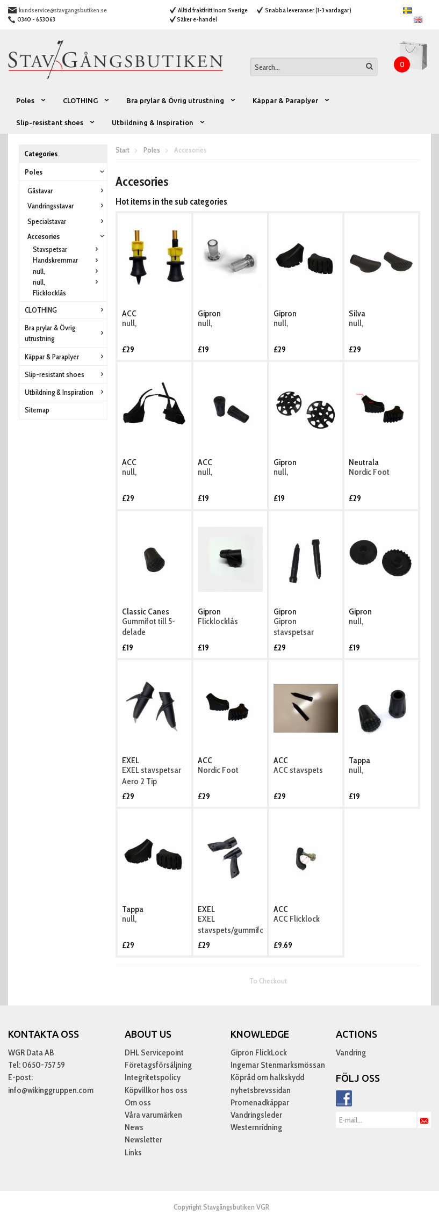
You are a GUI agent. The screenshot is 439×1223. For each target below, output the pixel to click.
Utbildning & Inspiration (159, 122)
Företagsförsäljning (158, 1065)
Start (122, 150)
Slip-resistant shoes (56, 122)
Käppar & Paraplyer (291, 100)
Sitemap (37, 410)
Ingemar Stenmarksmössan (278, 1065)
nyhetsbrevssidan (261, 1090)
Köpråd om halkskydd (267, 1077)
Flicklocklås (49, 293)
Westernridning (256, 1127)
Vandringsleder (256, 1115)
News (134, 1127)
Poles (31, 100)
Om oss (138, 1102)
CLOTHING (86, 100)
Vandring (351, 1052)
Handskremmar (67, 260)
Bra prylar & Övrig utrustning (181, 100)
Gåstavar (67, 191)
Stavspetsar (67, 249)
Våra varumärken (153, 1115)
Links (133, 1152)
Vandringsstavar (67, 206)
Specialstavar (67, 221)
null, (67, 271)
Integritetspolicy (153, 1077)
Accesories (67, 236)
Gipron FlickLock (259, 1052)
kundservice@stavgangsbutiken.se (63, 10)
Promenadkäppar (260, 1102)
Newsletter (143, 1139)
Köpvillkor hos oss (156, 1090)
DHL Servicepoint (154, 1052)
